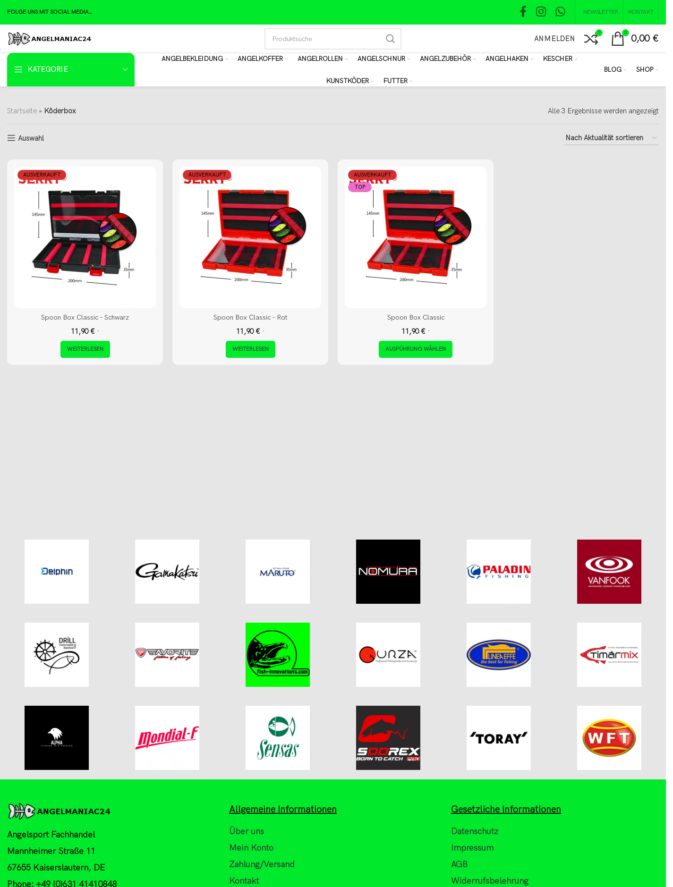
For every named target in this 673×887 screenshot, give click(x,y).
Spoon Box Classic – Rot (250, 317)
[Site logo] (49, 38)
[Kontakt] (641, 12)
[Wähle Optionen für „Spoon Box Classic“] (415, 349)
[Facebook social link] (523, 12)
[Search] (332, 39)
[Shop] (647, 70)
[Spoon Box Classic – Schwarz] (85, 237)
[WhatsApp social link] (560, 12)
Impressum (472, 882)
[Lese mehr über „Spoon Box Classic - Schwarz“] (85, 349)
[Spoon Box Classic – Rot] (250, 237)
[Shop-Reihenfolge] (611, 138)
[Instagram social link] (541, 12)
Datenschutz (474, 865)
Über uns (246, 865)
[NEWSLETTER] (599, 12)
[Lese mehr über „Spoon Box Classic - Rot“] (250, 349)
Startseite (22, 111)
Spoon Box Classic (415, 317)
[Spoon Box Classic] (415, 237)
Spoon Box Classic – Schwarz (85, 317)
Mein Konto (251, 882)
